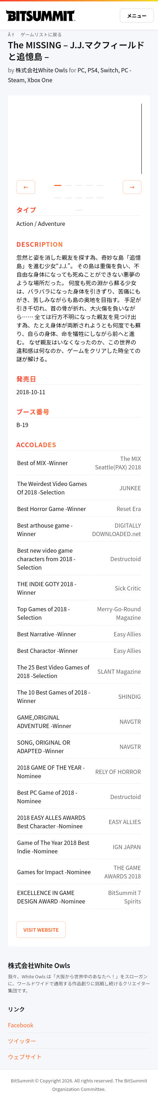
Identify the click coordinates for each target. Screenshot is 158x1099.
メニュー (137, 15)
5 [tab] (100, 185)
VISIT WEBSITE (41, 929)
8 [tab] (78, 197)
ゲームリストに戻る (41, 34)
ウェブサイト (25, 1056)
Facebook (20, 1025)
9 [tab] (89, 197)
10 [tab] (100, 197)
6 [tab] (57, 197)
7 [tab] (68, 197)
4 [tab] (89, 185)
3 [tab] (78, 185)
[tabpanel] (78, 139)
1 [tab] (57, 185)
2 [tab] (68, 185)
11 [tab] (78, 210)
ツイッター (22, 1041)
